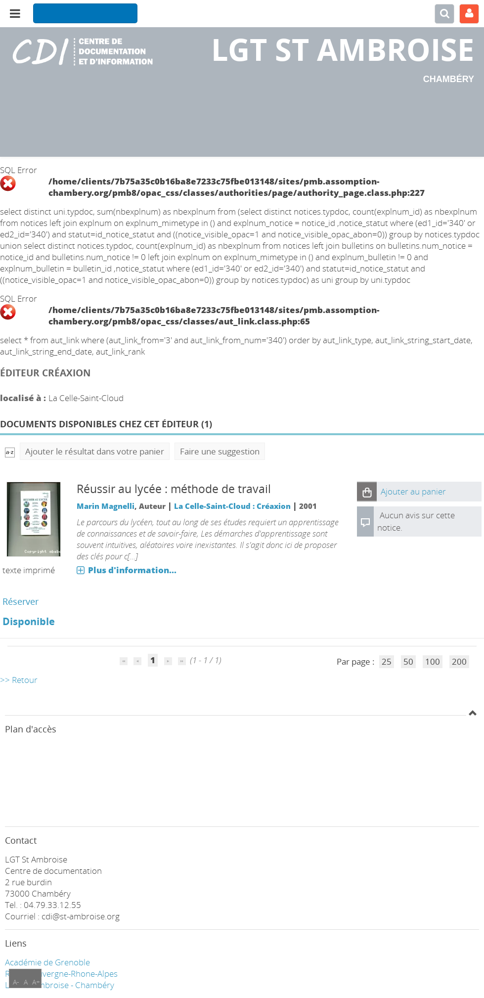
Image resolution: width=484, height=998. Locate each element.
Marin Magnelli (105, 506)
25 (387, 661)
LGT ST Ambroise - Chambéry (59, 985)
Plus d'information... (132, 570)
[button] (367, 491)
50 (408, 661)
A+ (36, 982)
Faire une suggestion (220, 451)
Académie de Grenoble (47, 962)
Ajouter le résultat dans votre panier (94, 451)
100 (432, 661)
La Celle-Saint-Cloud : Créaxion (232, 506)
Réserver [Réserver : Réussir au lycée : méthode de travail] (20, 601)
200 (459, 661)
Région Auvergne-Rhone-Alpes (61, 973)
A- (16, 982)
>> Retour (19, 679)
